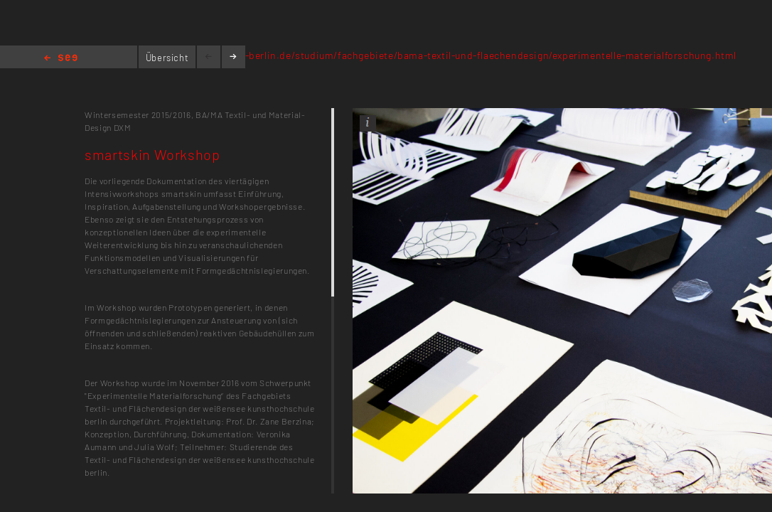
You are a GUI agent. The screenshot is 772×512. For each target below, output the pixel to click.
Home (60, 58)
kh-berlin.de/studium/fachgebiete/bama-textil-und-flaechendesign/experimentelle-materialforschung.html (484, 55)
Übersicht (167, 57)
